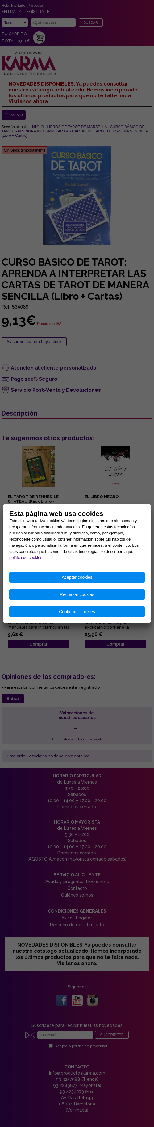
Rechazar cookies (77, 594)
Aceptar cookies (77, 577)
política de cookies (25, 557)
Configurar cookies (77, 611)
